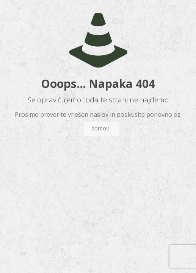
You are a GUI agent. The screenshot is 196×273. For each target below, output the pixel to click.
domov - (101, 128)
